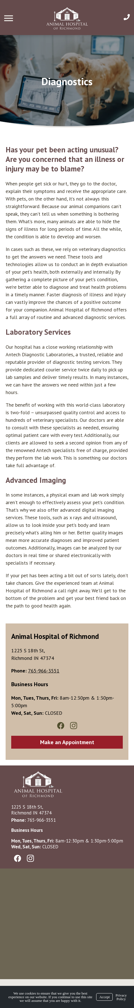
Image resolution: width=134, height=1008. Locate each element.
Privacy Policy (121, 997)
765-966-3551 (41, 820)
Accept (104, 997)
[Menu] (9, 18)
